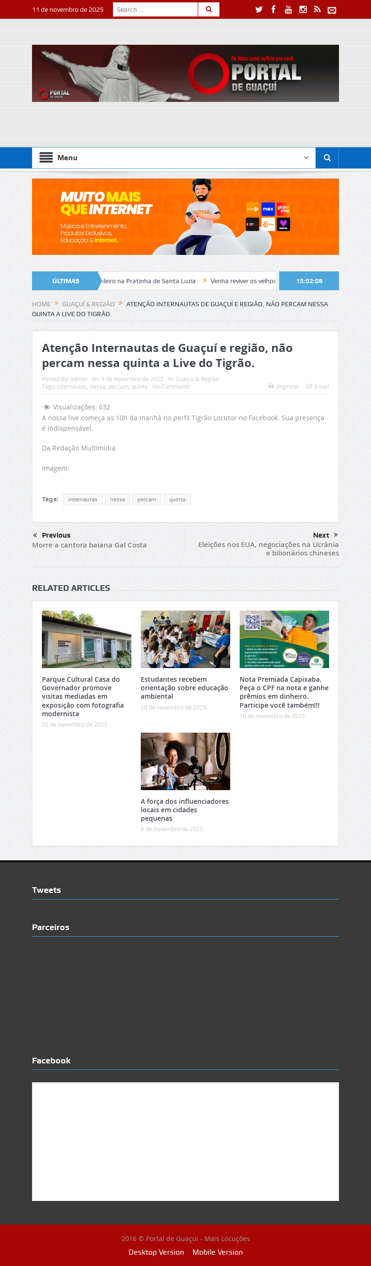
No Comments (171, 386)
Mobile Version (218, 1252)
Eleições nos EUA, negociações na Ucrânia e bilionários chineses (268, 548)
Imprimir (283, 386)
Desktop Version (156, 1252)
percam (118, 386)
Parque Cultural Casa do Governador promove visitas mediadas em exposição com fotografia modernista (83, 696)
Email (317, 386)
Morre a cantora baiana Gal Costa (89, 545)
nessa (97, 386)
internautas (72, 386)
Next (325, 535)
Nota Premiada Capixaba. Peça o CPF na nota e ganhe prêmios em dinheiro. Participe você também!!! (284, 692)
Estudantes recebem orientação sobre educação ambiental (184, 688)
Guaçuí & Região (197, 379)
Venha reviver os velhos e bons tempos (272, 281)
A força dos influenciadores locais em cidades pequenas (185, 810)
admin (79, 379)
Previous (52, 536)
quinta (139, 386)
